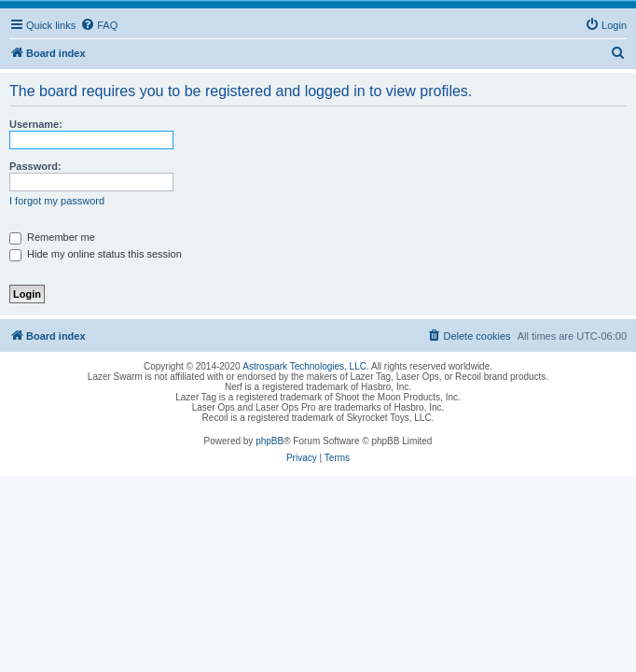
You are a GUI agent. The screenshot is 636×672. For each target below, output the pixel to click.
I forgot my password (56, 200)
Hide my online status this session (95, 253)
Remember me (52, 237)
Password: (35, 166)
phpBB (269, 441)
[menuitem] (99, 25)
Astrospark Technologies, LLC (304, 366)
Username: (35, 124)
